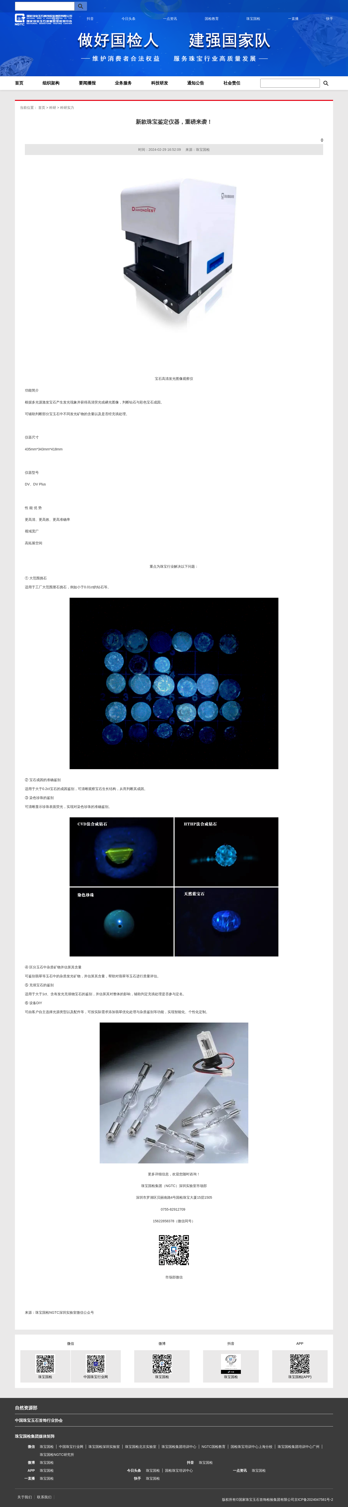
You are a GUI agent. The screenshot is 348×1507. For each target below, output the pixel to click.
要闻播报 (87, 83)
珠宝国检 (253, 19)
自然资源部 (26, 1407)
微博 (20, 19)
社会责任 (231, 83)
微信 (55, 19)
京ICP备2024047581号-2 (313, 1500)
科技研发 (159, 83)
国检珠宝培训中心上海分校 (251, 1447)
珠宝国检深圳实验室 (104, 1447)
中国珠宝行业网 (71, 1447)
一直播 (293, 19)
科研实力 (67, 108)
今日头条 (128, 19)
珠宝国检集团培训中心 (179, 1447)
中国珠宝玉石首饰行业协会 (39, 1420)
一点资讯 (170, 19)
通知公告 (195, 83)
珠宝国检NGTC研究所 (57, 1455)
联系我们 (44, 1497)
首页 (19, 83)
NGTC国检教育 (213, 1447)
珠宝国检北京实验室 (140, 1447)
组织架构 (51, 83)
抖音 (90, 19)
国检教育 (212, 19)
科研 (52, 108)
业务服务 (123, 83)
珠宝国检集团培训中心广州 (298, 1447)
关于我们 (24, 1497)
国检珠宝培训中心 (179, 1470)
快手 (329, 19)
